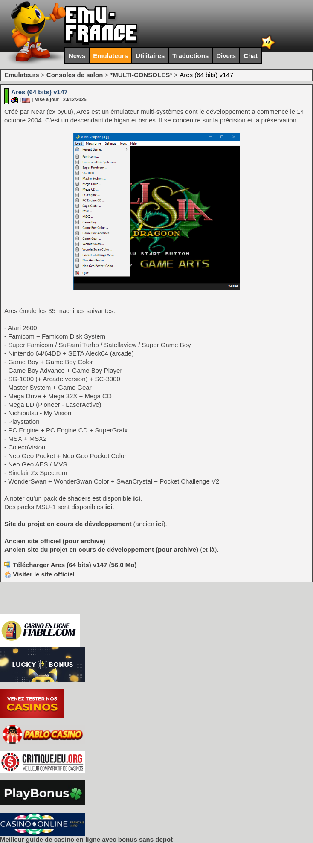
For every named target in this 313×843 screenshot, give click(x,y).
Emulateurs (110, 55)
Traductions (190, 55)
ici (136, 498)
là (212, 549)
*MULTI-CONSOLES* (141, 74)
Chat (250, 55)
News (77, 55)
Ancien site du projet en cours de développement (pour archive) (101, 549)
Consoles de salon (74, 74)
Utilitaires (150, 55)
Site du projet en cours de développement (67, 523)
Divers (226, 55)
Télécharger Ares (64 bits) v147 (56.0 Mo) (74, 564)
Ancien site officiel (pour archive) (54, 541)
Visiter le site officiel (39, 574)
